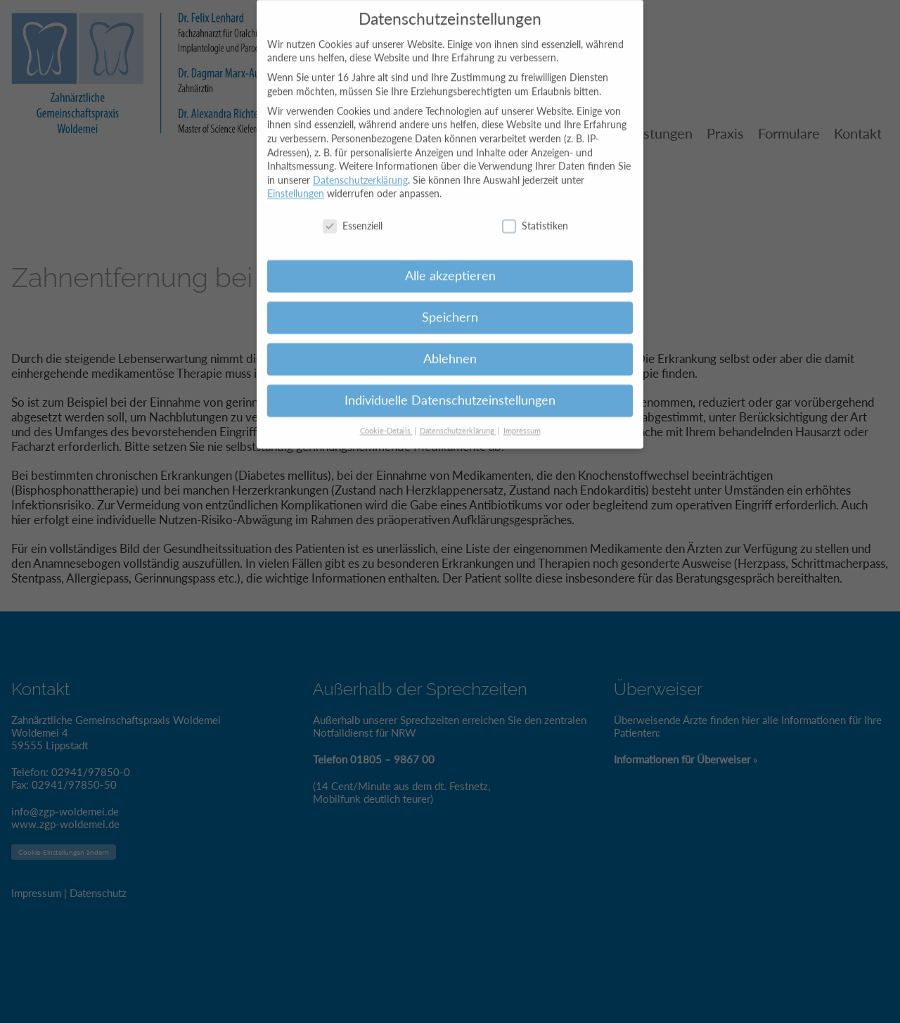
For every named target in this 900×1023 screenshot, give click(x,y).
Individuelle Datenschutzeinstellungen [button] (450, 390)
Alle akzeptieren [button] (450, 265)
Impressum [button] (522, 420)
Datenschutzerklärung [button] (458, 420)
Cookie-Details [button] (386, 420)
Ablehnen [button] (450, 348)
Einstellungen (295, 183)
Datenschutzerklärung (360, 169)
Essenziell (352, 215)
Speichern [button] (450, 307)
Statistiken (535, 215)
